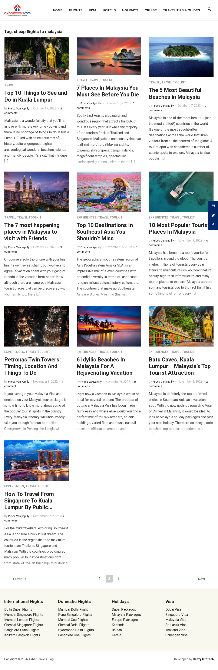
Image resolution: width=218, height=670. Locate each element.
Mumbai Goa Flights (73, 620)
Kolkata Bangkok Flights (22, 635)
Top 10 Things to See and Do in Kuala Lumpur (35, 96)
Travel (9, 85)
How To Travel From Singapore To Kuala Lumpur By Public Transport (29, 504)
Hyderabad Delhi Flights (76, 630)
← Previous (18, 579)
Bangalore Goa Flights (74, 635)
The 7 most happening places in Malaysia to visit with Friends (32, 232)
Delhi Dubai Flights (18, 609)
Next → (202, 579)
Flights (76, 10)
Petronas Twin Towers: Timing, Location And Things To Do (32, 366)
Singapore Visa (176, 615)
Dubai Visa (173, 609)
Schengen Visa (176, 635)
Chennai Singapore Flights (23, 625)
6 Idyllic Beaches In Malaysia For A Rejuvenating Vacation (104, 366)
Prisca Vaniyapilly (19, 108)
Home (58, 10)
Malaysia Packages (126, 615)
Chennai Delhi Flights (73, 625)
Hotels (109, 10)
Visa (92, 10)
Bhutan (117, 630)
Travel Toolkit (101, 80)
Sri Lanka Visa (176, 625)
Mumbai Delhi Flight (73, 609)
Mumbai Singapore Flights (23, 615)
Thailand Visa (175, 630)
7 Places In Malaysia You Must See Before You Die (108, 91)
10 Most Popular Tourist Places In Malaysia (179, 228)
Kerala (116, 635)
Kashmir (118, 625)
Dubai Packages (124, 609)
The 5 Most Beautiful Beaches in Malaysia (175, 93)
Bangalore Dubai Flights (22, 630)
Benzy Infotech (203, 659)
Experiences (86, 217)
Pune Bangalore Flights (75, 615)
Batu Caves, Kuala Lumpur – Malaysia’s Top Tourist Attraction (180, 366)
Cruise (151, 10)
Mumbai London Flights (21, 620)
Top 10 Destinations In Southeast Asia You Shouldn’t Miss (105, 232)
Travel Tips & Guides (181, 10)
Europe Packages (125, 620)
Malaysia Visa (175, 620)
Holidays (130, 10)
